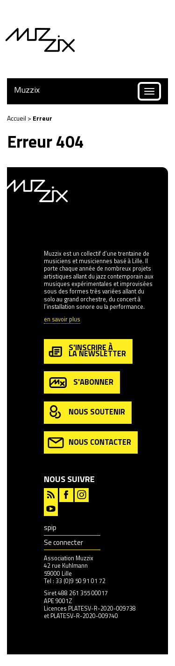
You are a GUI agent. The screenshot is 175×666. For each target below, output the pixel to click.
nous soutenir (86, 412)
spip (50, 527)
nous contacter (89, 443)
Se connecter (63, 542)
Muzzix (27, 89)
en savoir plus (62, 320)
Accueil (16, 118)
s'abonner (80, 382)
